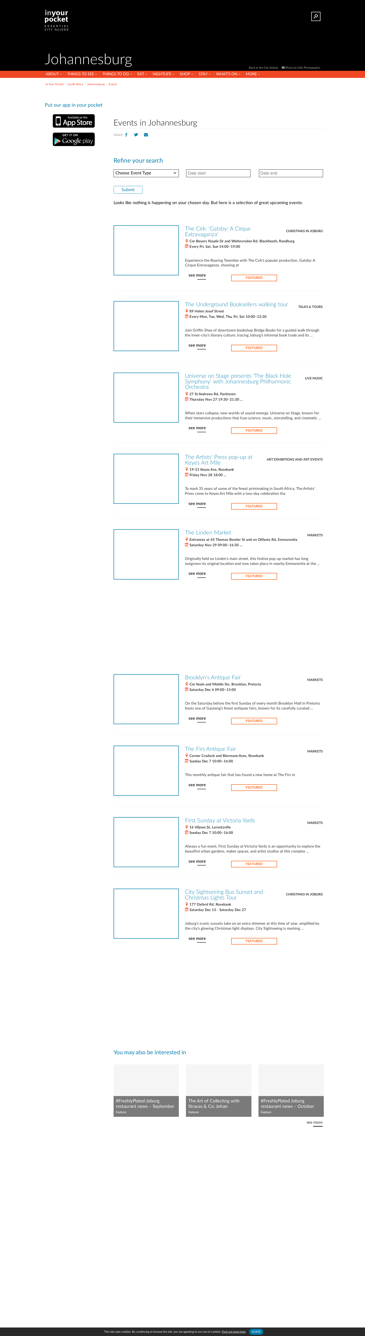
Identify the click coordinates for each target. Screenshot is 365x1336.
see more (197, 275)
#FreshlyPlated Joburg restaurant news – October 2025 (287, 1104)
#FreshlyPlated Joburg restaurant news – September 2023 (145, 1104)
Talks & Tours (310, 307)
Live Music (314, 378)
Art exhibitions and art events (295, 459)
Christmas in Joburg (304, 231)
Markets (315, 535)
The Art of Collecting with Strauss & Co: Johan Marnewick (214, 1104)
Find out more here (234, 1331)
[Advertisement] (218, 101)
